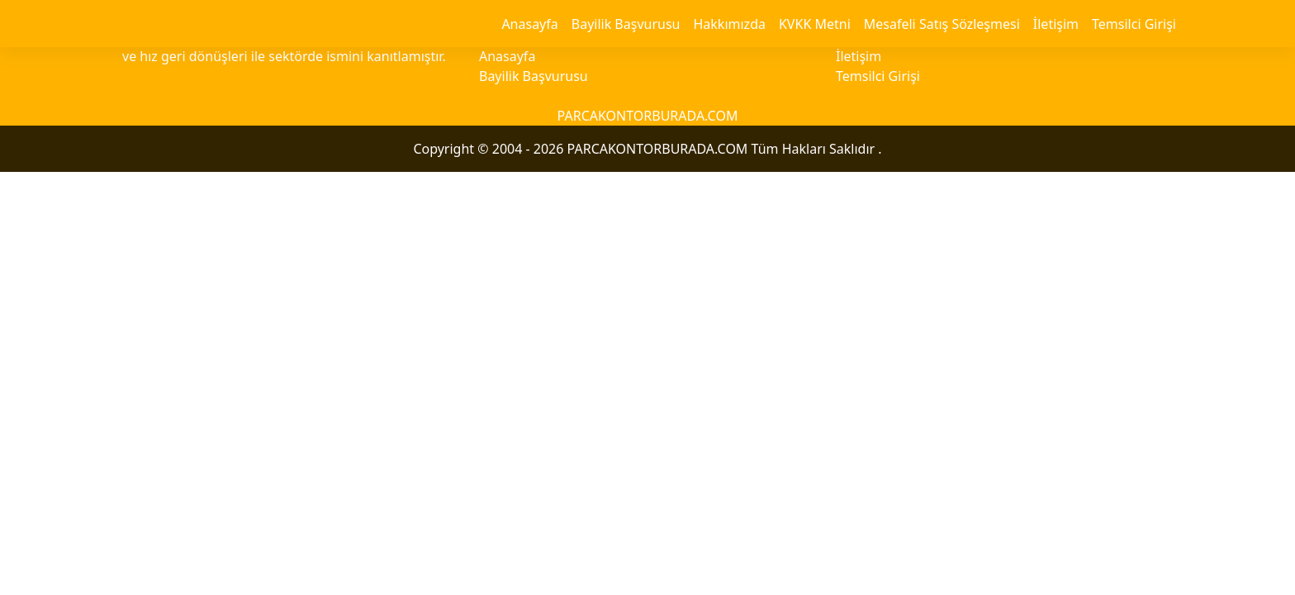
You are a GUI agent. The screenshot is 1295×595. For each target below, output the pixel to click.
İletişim (1056, 24)
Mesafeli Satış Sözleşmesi (942, 24)
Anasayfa (529, 24)
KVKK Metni (815, 24)
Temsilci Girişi (1134, 24)
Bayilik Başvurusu (626, 24)
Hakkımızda (729, 24)
